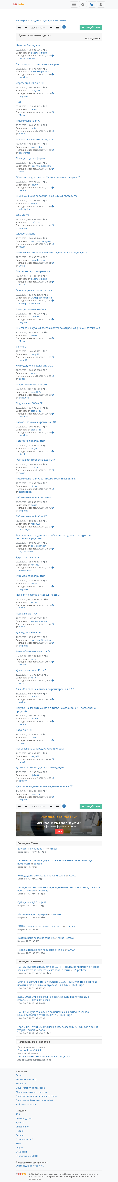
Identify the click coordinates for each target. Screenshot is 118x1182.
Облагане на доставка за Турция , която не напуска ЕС (48, 177)
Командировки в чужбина (31, 309)
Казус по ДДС (24, 729)
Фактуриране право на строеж (35, 937)
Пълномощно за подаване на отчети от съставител (47, 195)
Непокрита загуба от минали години (38, 594)
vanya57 (35, 756)
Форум (19, 1147)
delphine (23, 96)
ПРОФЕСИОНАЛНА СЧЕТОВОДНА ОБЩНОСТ (44, 1056)
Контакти (21, 1083)
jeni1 (43, 902)
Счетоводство (23, 1118)
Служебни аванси (26, 233)
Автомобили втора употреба (33, 651)
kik (21, 1174)
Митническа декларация (32, 914)
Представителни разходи (31, 384)
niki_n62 (35, 564)
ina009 (34, 184)
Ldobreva (35, 793)
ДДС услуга (22, 214)
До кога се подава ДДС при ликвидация (40, 767)
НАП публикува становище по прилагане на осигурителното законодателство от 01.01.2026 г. (53, 1013)
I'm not (34, 737)
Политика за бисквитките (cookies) (34, 1100)
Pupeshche (80, 970)
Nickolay (43, 890)
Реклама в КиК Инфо (26, 1079)
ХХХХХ (22, 246)
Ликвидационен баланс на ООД (34, 365)
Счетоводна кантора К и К (30, 1165)
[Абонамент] (92, 4)
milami (34, 583)
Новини (20, 1130)
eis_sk (34, 448)
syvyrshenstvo (38, 259)
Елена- (22, 265)
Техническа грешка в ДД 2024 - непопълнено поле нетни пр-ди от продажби (56, 862)
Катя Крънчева (41, 1000)
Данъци (20, 1122)
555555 (38, 863)
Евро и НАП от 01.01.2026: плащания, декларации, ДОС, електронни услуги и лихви (57, 1028)
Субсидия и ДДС (27, 902)
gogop (34, 373)
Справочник (22, 1126)
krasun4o (56, 914)
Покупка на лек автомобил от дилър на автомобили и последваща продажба (56, 709)
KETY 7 (34, 677)
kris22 (34, 602)
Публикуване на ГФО (28, 120)
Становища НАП (24, 1139)
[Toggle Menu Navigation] (74, 4)
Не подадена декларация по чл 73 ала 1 (41, 875)
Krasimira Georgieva (41, 165)
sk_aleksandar (38, 545)
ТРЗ (18, 1114)
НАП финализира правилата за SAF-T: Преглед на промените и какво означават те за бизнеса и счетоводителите (58, 968)
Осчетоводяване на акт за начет (35, 290)
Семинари (21, 1151)
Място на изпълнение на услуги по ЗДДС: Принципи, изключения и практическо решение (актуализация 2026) (57, 983)
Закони (20, 1135)
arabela (35, 696)
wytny (34, 335)
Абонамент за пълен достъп (31, 1091)
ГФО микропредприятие (30, 575)
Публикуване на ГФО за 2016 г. (34, 497)
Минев (34, 203)
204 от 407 (37, 27)
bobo (21, 171)
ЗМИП (19, 1143)
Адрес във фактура (27, 557)
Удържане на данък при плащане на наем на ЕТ (44, 786)
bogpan (23, 322)
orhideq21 (24, 664)
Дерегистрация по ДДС (30, 83)
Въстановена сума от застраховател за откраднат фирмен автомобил (58, 327)
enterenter (36, 146)
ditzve (34, 486)
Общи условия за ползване (30, 1087)
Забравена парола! (26, 1104)
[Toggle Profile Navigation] (101, 4)
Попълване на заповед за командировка (40, 748)
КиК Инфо (78, 985)
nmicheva (71, 926)
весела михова (39, 52)
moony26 (35, 523)
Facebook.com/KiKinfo (29, 1050)
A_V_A (22, 133)
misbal (53, 848)
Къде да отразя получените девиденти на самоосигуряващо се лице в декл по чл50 (58, 889)
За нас (19, 1075)
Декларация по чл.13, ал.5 (31, 670)
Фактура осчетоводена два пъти (35, 459)
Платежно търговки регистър (33, 271)
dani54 (34, 467)
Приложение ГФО (26, 613)
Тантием (21, 346)
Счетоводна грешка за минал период (38, 64)
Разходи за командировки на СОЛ (36, 422)
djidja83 (35, 775)
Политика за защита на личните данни (36, 1095)
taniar (34, 128)
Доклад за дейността (28, 632)
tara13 (34, 109)
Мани (22, 114)
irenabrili (23, 77)
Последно (92, 38)
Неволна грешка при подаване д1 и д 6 (40, 949)
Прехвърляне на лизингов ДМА (34, 139)
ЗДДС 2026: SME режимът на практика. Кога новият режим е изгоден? (53, 998)
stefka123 (36, 410)
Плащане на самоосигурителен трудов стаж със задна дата (51, 252)
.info (18, 4)
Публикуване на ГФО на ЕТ (31, 516)
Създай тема (91, 27)
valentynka (24, 209)
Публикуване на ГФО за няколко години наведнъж (46, 478)
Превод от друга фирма (30, 158)
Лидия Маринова (40, 71)
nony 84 (35, 354)
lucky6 (22, 761)
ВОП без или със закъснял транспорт (39, 926)
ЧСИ (18, 101)
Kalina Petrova (66, 937)
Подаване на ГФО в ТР (29, 403)
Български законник (41, 297)
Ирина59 (35, 316)
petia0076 (36, 391)
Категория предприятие (30, 440)
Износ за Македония (28, 45)
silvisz (22, 472)
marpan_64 (24, 529)
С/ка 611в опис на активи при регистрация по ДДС (46, 689)
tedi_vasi (35, 90)
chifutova (35, 222)
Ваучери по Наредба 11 (31, 848)
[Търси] (83, 4)
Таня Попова (26, 491)
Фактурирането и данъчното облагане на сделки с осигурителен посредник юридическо (54, 537)
